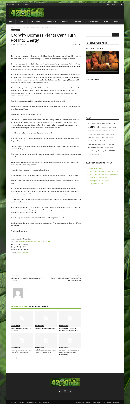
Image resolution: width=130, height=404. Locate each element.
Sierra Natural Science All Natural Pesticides (104, 171)
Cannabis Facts (51, 21)
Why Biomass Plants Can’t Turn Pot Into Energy (34, 242)
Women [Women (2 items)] (112, 151)
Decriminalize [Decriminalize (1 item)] (91, 130)
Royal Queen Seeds (96, 168)
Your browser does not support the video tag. (102, 61)
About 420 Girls (79, 402)
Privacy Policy (96, 402)
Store (106, 21)
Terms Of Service (106, 402)
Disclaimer (116, 402)
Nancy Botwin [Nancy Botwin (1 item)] (101, 144)
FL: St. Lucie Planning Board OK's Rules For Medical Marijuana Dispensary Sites (69, 352)
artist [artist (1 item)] (114, 123)
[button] (121, 3)
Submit (116, 21)
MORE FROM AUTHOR (38, 307)
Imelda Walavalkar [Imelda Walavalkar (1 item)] (110, 134)
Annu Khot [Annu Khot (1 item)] (109, 123)
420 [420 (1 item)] (88, 123)
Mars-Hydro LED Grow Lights (99, 181)
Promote (78, 21)
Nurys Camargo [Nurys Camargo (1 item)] (110, 144)
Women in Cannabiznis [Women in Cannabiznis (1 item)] (93, 154)
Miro (13, 44)
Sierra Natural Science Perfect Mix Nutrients (104, 174)
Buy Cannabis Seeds (96, 184)
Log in (108, 4)
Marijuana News (36, 21)
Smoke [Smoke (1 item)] (89, 151)
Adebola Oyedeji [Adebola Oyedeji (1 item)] (101, 123)
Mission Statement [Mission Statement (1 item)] (92, 144)
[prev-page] (12, 358)
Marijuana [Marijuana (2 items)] (109, 137)
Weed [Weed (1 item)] (106, 151)
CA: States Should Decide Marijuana (45, 328)
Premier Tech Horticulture (98, 178)
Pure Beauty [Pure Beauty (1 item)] (100, 147)
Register (114, 4)
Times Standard (22, 252)
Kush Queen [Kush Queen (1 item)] (91, 137)
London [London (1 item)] (102, 137)
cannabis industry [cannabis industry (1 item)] (106, 127)
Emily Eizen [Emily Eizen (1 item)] (111, 130)
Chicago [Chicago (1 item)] (114, 127)
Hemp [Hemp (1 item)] (102, 134)
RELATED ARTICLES (19, 307)
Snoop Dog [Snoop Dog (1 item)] (101, 151)
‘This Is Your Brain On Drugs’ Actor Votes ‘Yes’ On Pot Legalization (66, 279)
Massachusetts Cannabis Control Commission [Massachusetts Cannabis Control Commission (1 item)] (99, 141)
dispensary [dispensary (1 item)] (98, 130)
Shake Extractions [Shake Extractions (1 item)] (109, 147)
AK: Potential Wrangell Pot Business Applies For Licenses (27, 279)
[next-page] (15, 358)
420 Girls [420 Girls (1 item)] (93, 123)
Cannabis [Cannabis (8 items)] (94, 127)
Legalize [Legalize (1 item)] (97, 137)
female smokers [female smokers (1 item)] (92, 134)
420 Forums (65, 21)
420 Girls (21, 21)
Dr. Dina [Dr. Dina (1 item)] (105, 130)
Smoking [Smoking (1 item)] (94, 151)
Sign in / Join (26, 4)
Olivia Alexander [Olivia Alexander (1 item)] (92, 147)
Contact (88, 402)
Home (10, 21)
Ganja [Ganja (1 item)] (98, 134)
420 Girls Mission (92, 21)
